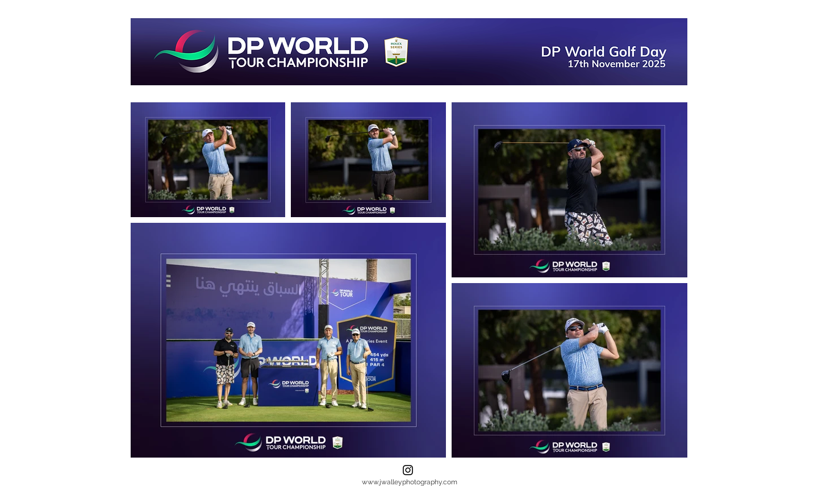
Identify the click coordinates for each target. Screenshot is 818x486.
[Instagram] (408, 470)
